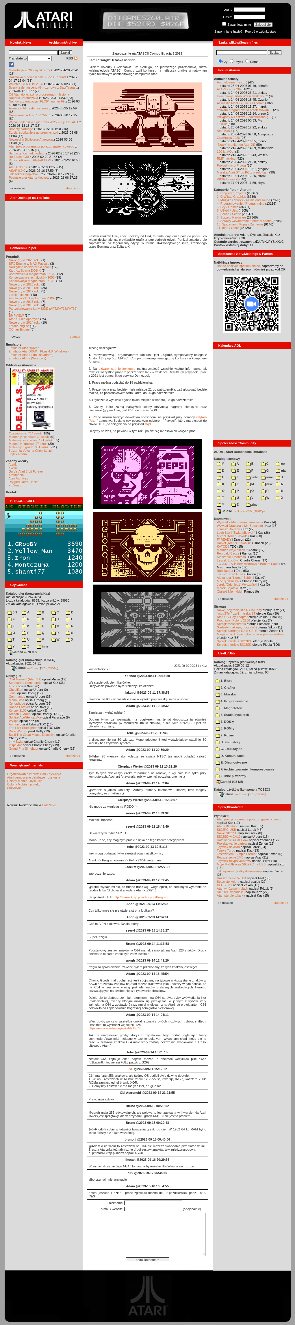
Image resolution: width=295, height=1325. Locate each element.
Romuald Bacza (228, 553)
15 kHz (222, 124)
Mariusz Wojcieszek (231, 550)
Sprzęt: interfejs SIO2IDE (235, 641)
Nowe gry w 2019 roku (24, 288)
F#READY (224, 539)
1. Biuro (224, 680)
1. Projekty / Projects (231, 193)
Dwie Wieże (17, 731)
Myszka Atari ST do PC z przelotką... (242, 172)
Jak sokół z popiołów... (24, 174)
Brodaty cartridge (21, 129)
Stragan (220, 606)
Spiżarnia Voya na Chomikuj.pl (30, 450)
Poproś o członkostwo (260, 31)
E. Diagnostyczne (231, 762)
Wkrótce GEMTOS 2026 (26, 84)
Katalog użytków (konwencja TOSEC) (242, 789)
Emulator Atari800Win (24, 348)
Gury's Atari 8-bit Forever (26, 471)
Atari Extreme (18, 167)
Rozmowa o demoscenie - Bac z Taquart (37, 77)
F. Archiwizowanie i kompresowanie (245, 769)
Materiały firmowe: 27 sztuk (28, 443)
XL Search (16, 485)
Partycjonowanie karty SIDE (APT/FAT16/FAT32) (43, 308)
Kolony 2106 (18, 710)
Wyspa (14, 721)
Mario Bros (16, 700)
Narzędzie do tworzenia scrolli (30, 267)
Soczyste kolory (228, 881)
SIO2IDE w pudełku (231, 892)
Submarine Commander (26, 682)
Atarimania (16, 475)
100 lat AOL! (226, 151)
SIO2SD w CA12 (229, 836)
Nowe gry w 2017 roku (24, 291)
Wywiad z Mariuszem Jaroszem (239, 522)
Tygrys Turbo (226, 850)
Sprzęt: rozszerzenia (231, 624)
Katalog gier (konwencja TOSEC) (30, 660)
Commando (17, 696)
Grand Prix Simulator (23, 748)
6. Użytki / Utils (227, 210)
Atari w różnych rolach (232, 888)
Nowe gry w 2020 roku (24, 284)
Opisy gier (14, 676)
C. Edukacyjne (229, 749)
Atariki (13, 464)
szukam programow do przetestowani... (244, 110)
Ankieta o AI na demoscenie (28, 108)
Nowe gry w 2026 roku (24, 260)
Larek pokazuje (20, 294)
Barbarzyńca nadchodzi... (27, 153)
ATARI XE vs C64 (229, 89)
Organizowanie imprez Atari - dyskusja (34, 774)
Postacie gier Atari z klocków (29, 177)
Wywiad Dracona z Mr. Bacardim (240, 525)
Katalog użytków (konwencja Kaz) (239, 662)
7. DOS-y (225, 721)
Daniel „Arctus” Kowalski (234, 543)
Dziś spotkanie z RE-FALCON (30, 160)
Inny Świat (16, 741)
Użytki (238, 62)
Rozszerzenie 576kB (231, 878)
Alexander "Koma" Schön (235, 577)
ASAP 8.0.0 (17, 170)
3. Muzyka (226, 694)
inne (43, 646)
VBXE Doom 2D (228, 179)
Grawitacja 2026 (228, 137)
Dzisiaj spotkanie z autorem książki (33, 132)
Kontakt (12, 492)
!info (252, 477)
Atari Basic (224, 130)
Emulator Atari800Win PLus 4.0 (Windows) (39, 351)
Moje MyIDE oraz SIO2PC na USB (241, 864)
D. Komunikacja (230, 755)
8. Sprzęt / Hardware (231, 217)
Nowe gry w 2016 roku (24, 301)
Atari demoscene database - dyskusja (33, 777)
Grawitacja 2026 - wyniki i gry (29, 70)
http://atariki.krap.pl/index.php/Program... (142, 897)
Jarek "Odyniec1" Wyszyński (237, 584)
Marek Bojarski (227, 588)
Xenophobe (17, 703)
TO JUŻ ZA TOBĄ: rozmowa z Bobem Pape (248, 564)
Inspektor (15, 745)
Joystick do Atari (228, 847)
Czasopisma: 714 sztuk (25, 433)
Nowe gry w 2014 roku (24, 322)
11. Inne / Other (228, 227)
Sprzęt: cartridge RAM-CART (237, 630)
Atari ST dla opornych (24, 319)
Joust (12, 693)
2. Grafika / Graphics (231, 196)
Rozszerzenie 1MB (230, 857)
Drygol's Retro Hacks (23, 482)
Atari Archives (18, 478)
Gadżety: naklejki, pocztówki (237, 627)
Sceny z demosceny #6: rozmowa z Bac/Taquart (43, 87)
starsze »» (73, 188)
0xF (130, 1069)
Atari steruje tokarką (231, 895)
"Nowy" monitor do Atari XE (236, 144)
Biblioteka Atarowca (21, 365)
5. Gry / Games (228, 207)
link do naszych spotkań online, (239, 266)
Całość (18, 667)
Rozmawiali (222, 518)
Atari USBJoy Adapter (232, 617)
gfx (281, 470)
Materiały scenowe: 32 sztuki (29, 436)
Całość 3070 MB (22, 652)
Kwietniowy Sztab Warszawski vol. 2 (242, 96)
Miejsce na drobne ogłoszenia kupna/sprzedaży (250, 634)
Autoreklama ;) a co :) (232, 82)
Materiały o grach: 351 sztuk (29, 447)
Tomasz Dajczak (228, 529)
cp (280, 463)
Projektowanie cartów (232, 843)
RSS (71, 58)
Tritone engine (19, 326)
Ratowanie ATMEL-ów (232, 840)
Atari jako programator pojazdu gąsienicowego (41, 146)
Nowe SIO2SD (227, 833)
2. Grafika (225, 687)
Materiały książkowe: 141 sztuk (31, 440)
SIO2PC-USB (226, 829)
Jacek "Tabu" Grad (230, 574)
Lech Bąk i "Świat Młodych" (236, 532)
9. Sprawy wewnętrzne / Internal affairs (244, 221)
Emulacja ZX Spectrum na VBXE (32, 298)
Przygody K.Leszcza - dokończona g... (244, 117)
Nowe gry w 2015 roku (24, 305)
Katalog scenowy (227, 458)
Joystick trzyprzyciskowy (234, 861)
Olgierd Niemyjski (229, 591)
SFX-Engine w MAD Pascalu (29, 263)
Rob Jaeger (225, 570)
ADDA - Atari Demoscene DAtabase (240, 452)
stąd (148, 424)
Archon (14, 724)
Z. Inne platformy (231, 776)
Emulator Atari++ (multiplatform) (31, 355)
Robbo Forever (19, 707)
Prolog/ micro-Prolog (231, 165)
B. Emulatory (228, 742)
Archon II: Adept (20, 714)
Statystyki (14, 788)
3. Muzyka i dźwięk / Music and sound (243, 200)
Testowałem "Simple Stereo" (237, 854)
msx (267, 484)
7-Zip (44, 668)
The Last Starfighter (23, 727)
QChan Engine (19, 329)
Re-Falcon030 (19, 156)
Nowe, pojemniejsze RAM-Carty (239, 610)
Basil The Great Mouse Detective (32, 734)
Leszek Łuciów (227, 560)
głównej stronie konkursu (117, 368)
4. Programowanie (232, 701)
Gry (225, 62)
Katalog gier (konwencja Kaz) (28, 593)
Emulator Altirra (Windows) (27, 358)
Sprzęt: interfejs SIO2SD (234, 644)
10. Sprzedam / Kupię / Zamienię (240, 224)
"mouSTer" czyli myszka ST (236, 613)
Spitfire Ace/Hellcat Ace (25, 717)
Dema (254, 62)
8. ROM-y (225, 728)
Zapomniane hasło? (229, 31)
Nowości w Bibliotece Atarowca (31, 139)
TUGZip (52, 668)
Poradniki (13, 256)
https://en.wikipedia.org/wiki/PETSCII (115, 1028)
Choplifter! (16, 689)
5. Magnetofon (229, 708)
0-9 (12, 612)
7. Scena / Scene (229, 214)
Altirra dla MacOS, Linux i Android (240, 103)
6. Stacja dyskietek (232, 714)
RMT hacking (226, 158)
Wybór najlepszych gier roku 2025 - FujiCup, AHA (44, 122)
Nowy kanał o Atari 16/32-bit (29, 115)
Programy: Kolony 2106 (233, 620)
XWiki (13, 468)
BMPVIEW (16, 315)
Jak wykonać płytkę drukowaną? (240, 871)
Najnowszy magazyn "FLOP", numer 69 (37, 101)
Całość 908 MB (229, 781)
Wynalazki (221, 816)
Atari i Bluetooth (228, 826)
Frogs (13, 686)
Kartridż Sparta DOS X (25, 270)
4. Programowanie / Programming (240, 203)
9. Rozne (225, 735)
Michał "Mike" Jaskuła (232, 536)
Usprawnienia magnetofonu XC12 (33, 274)
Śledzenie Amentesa (231, 557)
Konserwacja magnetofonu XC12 (32, 281)
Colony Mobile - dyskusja (24, 781)
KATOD (222, 546)
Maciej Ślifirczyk (228, 581)
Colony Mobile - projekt (23, 784)
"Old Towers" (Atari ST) (25, 679)
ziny (251, 504)
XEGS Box (224, 885)
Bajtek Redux (18, 454)
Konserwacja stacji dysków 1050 (32, 277)
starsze (75, 336)
